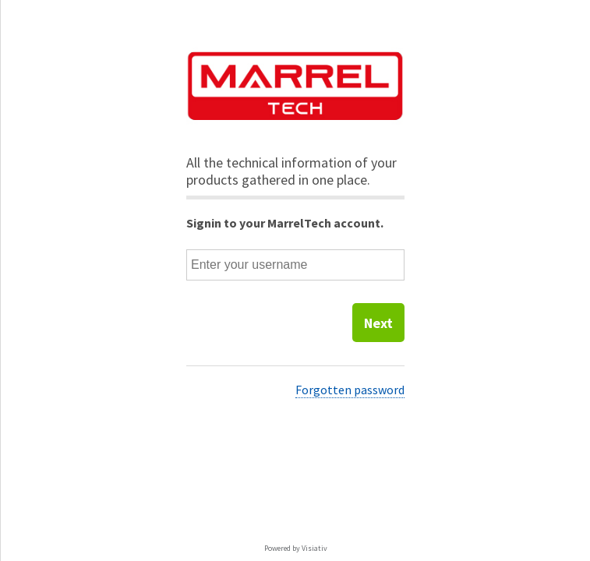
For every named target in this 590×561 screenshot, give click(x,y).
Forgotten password (350, 389)
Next (378, 323)
